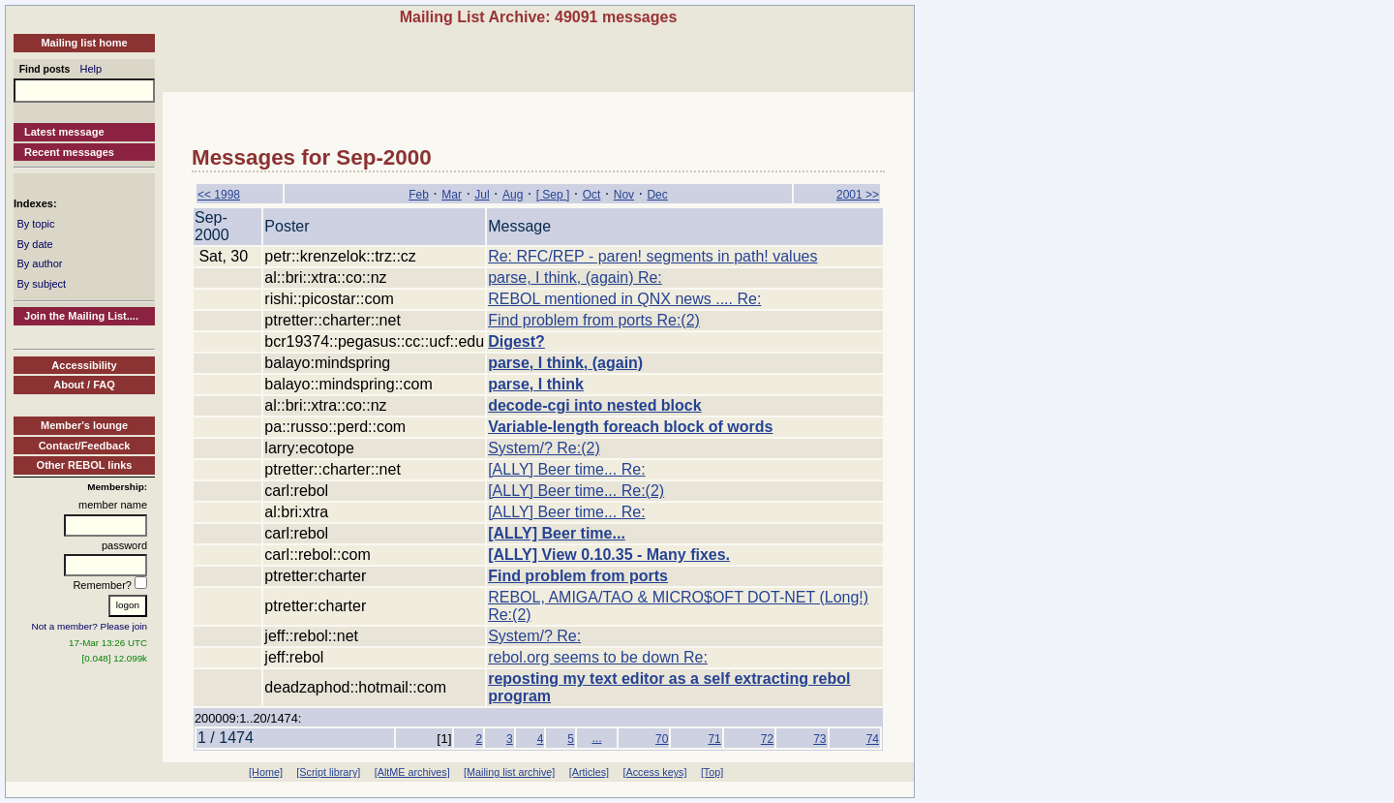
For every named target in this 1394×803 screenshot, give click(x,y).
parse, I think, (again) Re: (575, 277)
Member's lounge (84, 425)
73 (819, 739)
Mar (451, 194)
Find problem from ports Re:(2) (594, 320)
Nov (624, 194)
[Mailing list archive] (509, 772)
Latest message (64, 132)
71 (714, 739)
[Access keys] (654, 772)
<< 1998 (218, 194)
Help (91, 69)
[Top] (712, 772)
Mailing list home (84, 42)
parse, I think (536, 384)
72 (767, 739)
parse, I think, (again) (565, 363)
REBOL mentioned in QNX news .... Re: (624, 299)
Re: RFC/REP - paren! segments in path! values (652, 256)
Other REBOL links (85, 465)
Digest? (516, 341)
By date (34, 244)
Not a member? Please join (90, 626)
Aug (512, 194)
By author (39, 263)
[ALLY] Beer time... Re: (566, 469)
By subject (41, 284)
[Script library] (328, 772)
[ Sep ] (553, 194)
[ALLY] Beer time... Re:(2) (576, 490)
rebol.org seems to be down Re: (598, 657)
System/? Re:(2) (544, 448)
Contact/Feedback (85, 445)
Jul (481, 194)
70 (661, 739)
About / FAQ (84, 384)
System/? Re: (534, 636)
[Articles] (589, 772)
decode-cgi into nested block (594, 405)
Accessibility (83, 365)
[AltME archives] (412, 772)
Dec (657, 194)
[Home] (266, 772)
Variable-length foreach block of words (630, 426)
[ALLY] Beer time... (556, 533)
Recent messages (69, 152)
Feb (419, 194)
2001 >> (857, 194)
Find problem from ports (578, 576)
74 (872, 739)
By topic (35, 224)
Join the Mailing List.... (81, 316)
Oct (592, 194)
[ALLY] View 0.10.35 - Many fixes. (609, 554)
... (596, 738)
